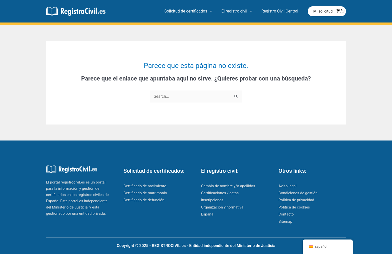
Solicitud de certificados (188, 11)
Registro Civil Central (280, 11)
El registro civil (236, 11)
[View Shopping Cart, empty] (327, 11)
